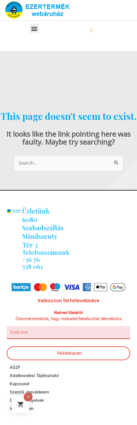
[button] (34, 28)
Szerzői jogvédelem (29, 391)
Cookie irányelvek (27, 400)
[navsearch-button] (91, 30)
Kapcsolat (19, 383)
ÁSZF (15, 367)
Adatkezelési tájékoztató (34, 375)
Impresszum (21, 408)
